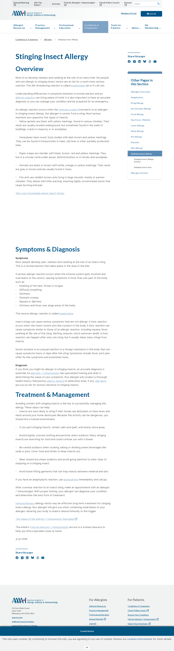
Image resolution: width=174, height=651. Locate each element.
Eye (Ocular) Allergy (141, 110)
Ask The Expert (37, 4)
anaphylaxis (78, 86)
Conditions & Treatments (90, 27)
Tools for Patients (114, 27)
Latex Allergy (137, 126)
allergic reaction (25, 98)
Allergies (48, 41)
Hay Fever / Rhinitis (140, 121)
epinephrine (71, 480)
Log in (151, 14)
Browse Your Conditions (138, 616)
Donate (127, 3)
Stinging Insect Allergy (146, 154)
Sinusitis (135, 143)
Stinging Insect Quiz (142, 168)
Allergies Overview (140, 93)
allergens (100, 382)
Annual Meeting (20, 3)
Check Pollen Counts (108, 3)
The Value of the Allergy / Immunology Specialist (45, 520)
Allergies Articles (139, 174)
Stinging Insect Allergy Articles (144, 161)
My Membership (151, 27)
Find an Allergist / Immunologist (49, 528)
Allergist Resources (20, 27)
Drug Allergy (137, 104)
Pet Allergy (136, 138)
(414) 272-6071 (17, 619)
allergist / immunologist (45, 374)
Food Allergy (137, 115)
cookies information (139, 639)
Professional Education (66, 27)
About (133, 28)
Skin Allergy (137, 149)
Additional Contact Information (23, 623)
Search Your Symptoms (138, 625)
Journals (55, 4)
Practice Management (43, 27)
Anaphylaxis (137, 98)
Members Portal (129, 14)
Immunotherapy (25, 504)
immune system (68, 110)
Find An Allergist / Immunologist (78, 3)
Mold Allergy (137, 132)
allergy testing (55, 382)
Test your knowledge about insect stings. (40, 194)
